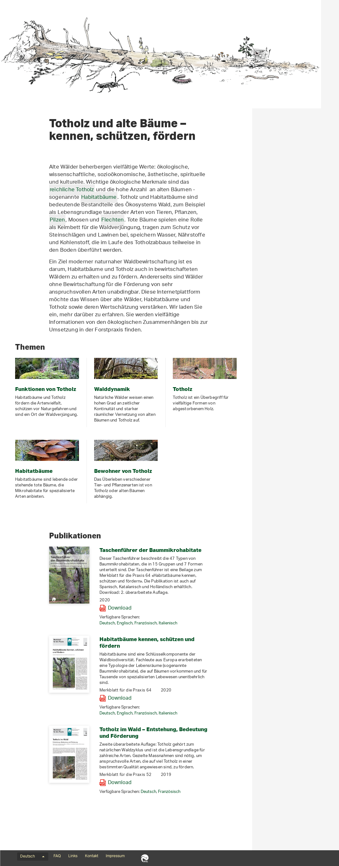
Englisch (211, 623)
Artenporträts (25, 124)
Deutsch (194, 623)
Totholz (18, 101)
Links (72, 856)
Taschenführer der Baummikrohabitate (237, 550)
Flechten (199, 220)
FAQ (57, 856)
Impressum (115, 856)
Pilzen (144, 220)
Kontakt (91, 856)
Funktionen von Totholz (35, 78)
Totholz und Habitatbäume (45, 66)
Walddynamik (24, 90)
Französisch (232, 623)
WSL (144, 858)
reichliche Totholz (159, 190)
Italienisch (255, 623)
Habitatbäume (25, 112)
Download (206, 608)
